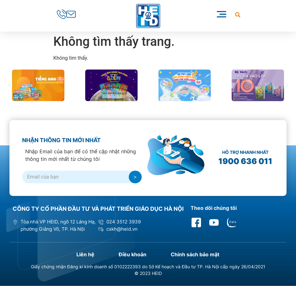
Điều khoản (133, 254)
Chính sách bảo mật (196, 254)
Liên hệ (85, 254)
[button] (238, 14)
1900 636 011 (245, 161)
